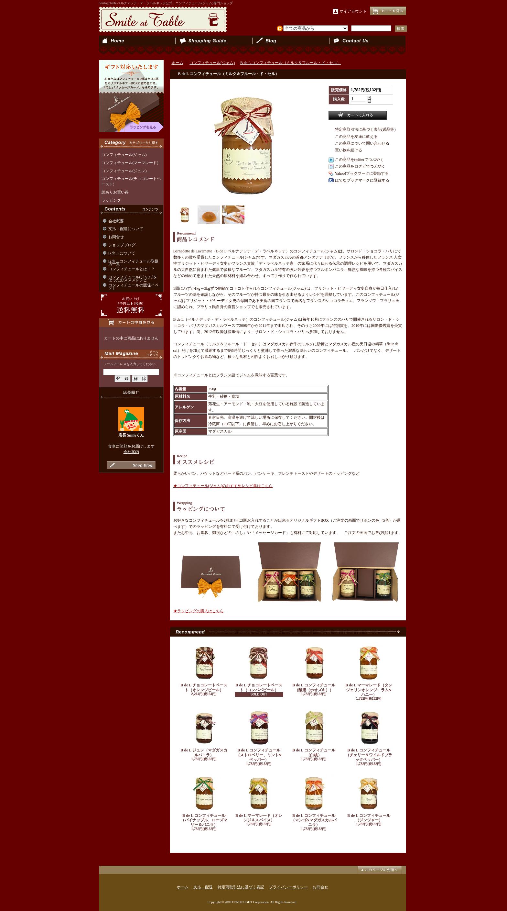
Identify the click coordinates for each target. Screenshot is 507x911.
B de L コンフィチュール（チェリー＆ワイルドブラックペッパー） (369, 735)
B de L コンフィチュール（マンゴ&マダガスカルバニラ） (314, 800)
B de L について (121, 253)
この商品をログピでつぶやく (360, 166)
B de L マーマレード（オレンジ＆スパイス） (259, 797)
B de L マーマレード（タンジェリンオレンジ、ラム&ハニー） (369, 670)
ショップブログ (290, 45)
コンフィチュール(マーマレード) (130, 163)
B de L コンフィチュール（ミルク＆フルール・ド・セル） (290, 63)
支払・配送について (214, 45)
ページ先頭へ (380, 870)
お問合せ (367, 45)
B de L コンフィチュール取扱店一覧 (133, 262)
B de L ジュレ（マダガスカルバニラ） (204, 732)
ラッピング (111, 200)
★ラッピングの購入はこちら (198, 611)
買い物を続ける (348, 150)
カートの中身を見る (131, 322)
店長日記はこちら (131, 465)
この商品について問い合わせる (362, 143)
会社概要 (116, 221)
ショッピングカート (388, 10)
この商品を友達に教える (356, 136)
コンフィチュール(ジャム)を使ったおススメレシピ (132, 278)
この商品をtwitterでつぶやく (359, 159)
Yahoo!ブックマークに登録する (362, 173)
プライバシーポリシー (288, 887)
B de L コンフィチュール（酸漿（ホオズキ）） (314, 667)
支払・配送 (203, 887)
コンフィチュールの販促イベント (133, 286)
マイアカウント (353, 11)
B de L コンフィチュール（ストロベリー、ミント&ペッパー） (259, 735)
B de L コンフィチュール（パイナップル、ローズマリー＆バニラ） (204, 800)
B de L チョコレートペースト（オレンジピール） (204, 667)
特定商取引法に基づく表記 (241, 887)
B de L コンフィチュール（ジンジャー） (369, 797)
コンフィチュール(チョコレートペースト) (131, 181)
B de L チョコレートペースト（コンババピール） (259, 667)
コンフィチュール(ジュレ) (124, 171)
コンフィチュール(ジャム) (124, 154)
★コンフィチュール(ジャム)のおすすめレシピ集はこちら (223, 485)
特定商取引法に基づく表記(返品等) (365, 129)
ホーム (137, 45)
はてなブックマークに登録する (362, 180)
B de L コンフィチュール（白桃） (314, 732)
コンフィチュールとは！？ (131, 269)
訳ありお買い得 (115, 192)
